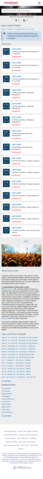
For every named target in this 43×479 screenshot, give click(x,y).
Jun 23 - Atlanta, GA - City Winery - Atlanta (16, 368)
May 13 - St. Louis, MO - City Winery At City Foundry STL (21, 337)
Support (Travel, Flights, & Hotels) (27, 431)
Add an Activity (31, 442)
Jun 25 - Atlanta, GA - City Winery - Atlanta (16, 374)
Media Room (25, 438)
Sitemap (20, 449)
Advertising (33, 438)
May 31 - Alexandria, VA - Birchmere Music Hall (18, 357)
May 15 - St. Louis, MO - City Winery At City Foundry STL (21, 343)
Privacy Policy (34, 445)
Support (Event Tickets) (10, 435)
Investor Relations (10, 438)
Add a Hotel (22, 442)
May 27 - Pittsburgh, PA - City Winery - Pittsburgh (18, 346)
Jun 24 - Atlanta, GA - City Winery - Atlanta (16, 371)
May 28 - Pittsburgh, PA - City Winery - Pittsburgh (18, 349)
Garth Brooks (6, 404)
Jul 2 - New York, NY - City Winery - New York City (19, 377)
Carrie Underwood (8, 399)
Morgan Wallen (7, 394)
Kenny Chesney (7, 412)
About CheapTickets (10, 431)
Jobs (18, 438)
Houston (10, 289)
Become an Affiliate (12, 442)
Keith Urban (6, 409)
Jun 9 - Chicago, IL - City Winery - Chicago (16, 366)
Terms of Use (24, 445)
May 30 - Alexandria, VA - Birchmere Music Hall (18, 354)
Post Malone (6, 396)
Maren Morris (6, 407)
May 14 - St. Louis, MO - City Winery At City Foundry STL (21, 340)
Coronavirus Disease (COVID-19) (28, 435)
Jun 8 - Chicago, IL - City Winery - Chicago (16, 363)
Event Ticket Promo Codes (11, 445)
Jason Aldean (6, 388)
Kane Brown (6, 402)
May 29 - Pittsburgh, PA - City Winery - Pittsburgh (18, 352)
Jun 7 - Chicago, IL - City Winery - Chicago (16, 360)
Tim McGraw (6, 391)
